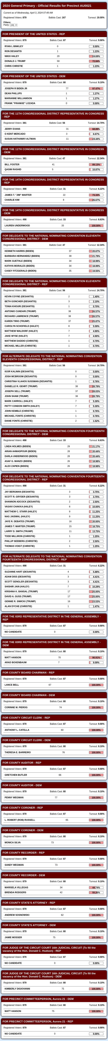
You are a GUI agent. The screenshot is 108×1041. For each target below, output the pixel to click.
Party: (6, 25)
